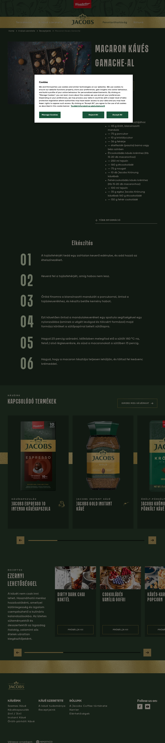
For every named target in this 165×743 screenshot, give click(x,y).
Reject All (93, 115)
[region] (83, 98)
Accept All (117, 115)
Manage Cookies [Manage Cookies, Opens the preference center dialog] (50, 115)
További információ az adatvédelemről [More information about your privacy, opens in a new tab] (88, 106)
